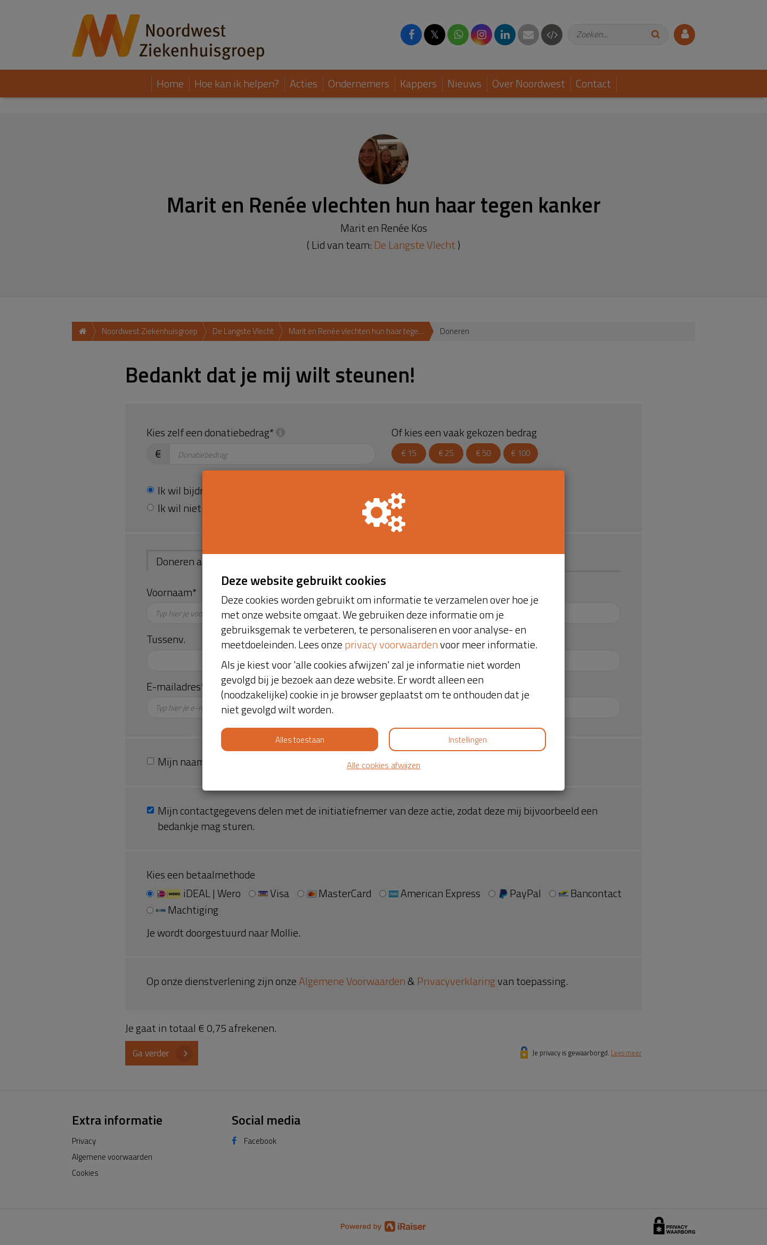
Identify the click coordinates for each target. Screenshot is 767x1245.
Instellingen (467, 740)
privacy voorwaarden (391, 644)
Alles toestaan (299, 740)
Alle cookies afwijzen (383, 765)
